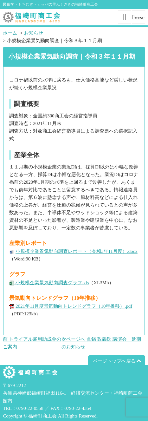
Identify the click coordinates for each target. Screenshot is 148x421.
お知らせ (33, 33)
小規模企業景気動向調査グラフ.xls (51, 282)
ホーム (10, 33)
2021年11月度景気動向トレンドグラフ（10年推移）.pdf (74, 306)
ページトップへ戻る (114, 361)
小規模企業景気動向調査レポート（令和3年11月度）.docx (77, 251)
